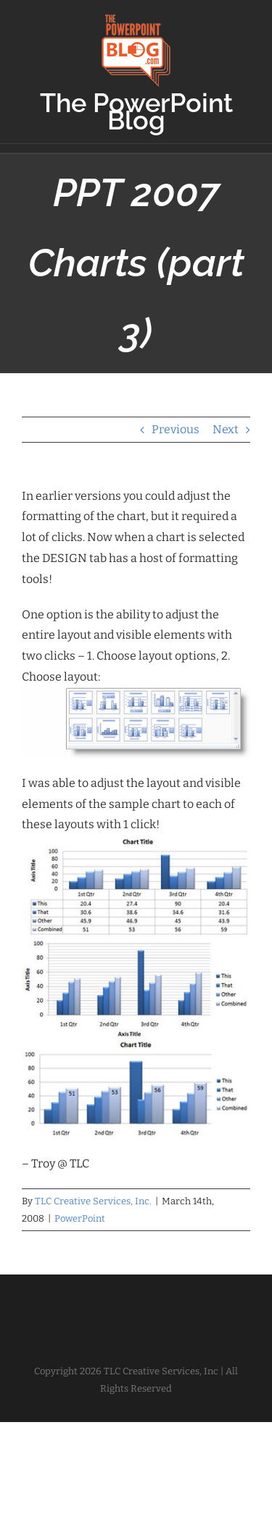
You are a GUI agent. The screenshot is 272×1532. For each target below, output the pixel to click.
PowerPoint (79, 1218)
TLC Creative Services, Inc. (93, 1201)
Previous (175, 429)
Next (226, 429)
